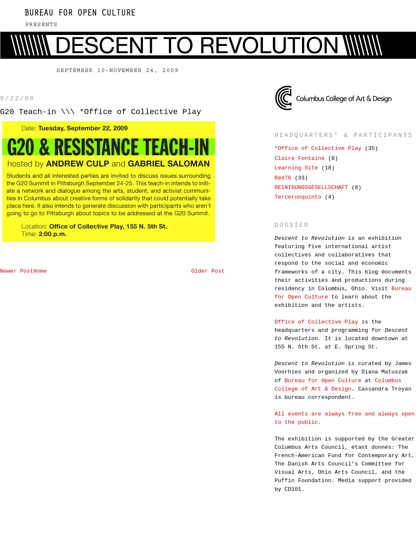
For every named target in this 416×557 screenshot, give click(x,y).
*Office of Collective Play (318, 148)
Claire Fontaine (299, 158)
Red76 (283, 178)
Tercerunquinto (298, 197)
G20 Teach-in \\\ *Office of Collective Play (100, 112)
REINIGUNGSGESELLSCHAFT (311, 187)
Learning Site (296, 168)
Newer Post (16, 271)
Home (40, 271)
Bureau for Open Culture (323, 381)
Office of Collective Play (316, 322)
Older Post (208, 271)
